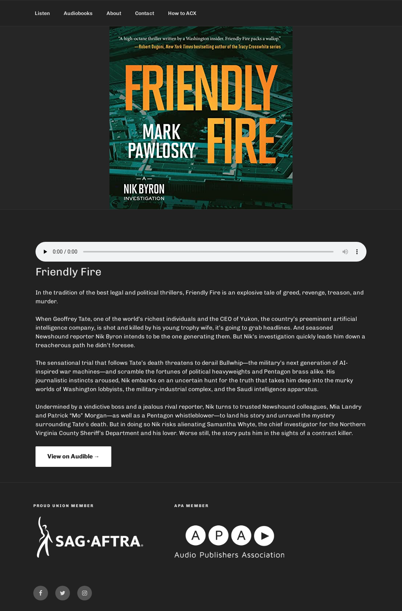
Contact (144, 13)
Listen (42, 13)
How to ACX (182, 13)
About (114, 13)
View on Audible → (73, 456)
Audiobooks (78, 13)
